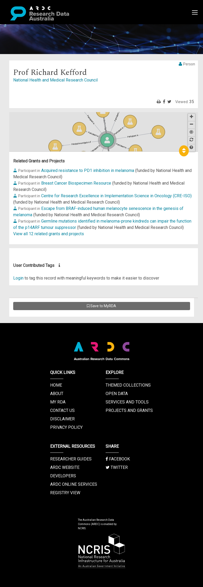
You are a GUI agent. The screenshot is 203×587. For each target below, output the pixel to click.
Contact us (62, 410)
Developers (63, 475)
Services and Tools (127, 402)
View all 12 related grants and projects (48, 233)
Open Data (117, 393)
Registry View (65, 492)
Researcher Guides (71, 458)
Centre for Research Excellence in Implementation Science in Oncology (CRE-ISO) (116, 195)
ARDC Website (64, 467)
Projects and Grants (129, 410)
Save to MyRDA (101, 306)
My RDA (57, 402)
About (56, 393)
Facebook (118, 458)
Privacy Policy (66, 427)
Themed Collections (128, 385)
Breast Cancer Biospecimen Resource (76, 183)
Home (56, 385)
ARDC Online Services (73, 484)
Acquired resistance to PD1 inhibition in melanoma (87, 170)
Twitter (117, 467)
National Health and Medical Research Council (55, 80)
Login (18, 278)
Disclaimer (62, 418)
